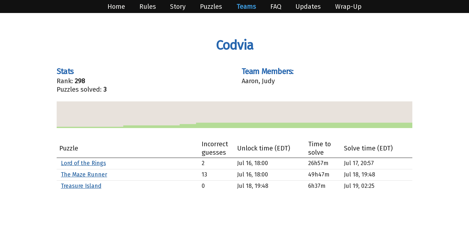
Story (178, 6)
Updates (308, 6)
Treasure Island (81, 186)
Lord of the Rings (83, 163)
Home (117, 6)
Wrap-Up (348, 6)
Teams (247, 6)
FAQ (276, 6)
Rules (148, 6)
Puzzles (212, 6)
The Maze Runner (84, 174)
